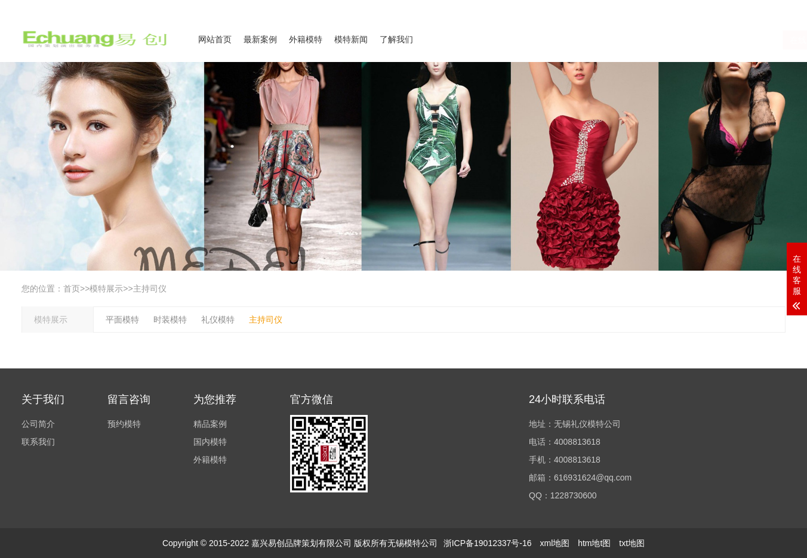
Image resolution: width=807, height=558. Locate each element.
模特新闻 (351, 39)
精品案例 (210, 424)
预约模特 (124, 424)
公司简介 (668, 8)
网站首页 (215, 39)
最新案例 (260, 39)
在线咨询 (668, 40)
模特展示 (106, 288)
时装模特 (170, 319)
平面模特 (122, 319)
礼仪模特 (218, 319)
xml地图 (554, 543)
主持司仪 (150, 288)
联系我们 (712, 8)
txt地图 (632, 543)
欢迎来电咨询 (764, 8)
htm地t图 (594, 543)
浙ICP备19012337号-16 (487, 543)
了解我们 (396, 39)
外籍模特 (305, 39)
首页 (71, 288)
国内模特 (210, 442)
